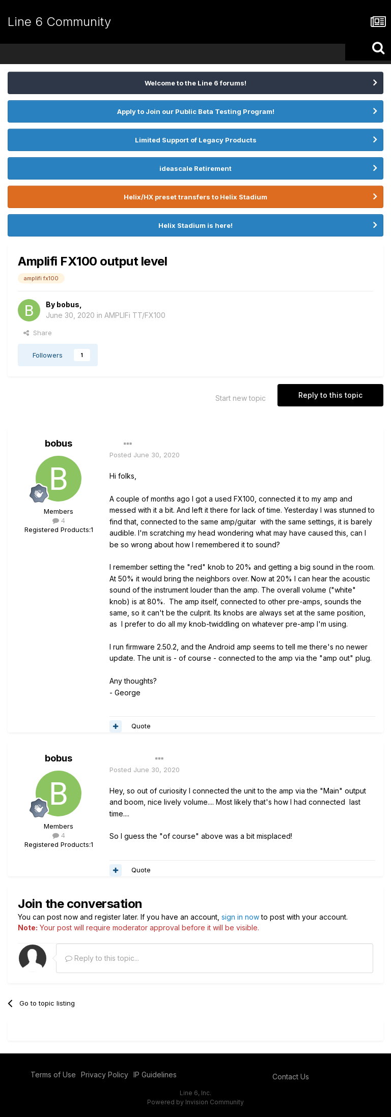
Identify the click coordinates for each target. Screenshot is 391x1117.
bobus (68, 304)
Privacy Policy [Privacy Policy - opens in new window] (104, 1074)
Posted (144, 455)
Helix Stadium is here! (195, 225)
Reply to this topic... (102, 958)
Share (37, 333)
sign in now (240, 917)
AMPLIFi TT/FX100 (134, 315)
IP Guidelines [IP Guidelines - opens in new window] (155, 1074)
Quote (141, 726)
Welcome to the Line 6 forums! (195, 83)
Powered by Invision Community (195, 1102)
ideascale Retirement (195, 168)
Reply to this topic (330, 395)
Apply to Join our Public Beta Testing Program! (195, 111)
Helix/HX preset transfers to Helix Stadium (195, 197)
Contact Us (290, 1076)
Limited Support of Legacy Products (196, 140)
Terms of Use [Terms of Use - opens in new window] (53, 1074)
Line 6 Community (59, 21)
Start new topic (240, 398)
